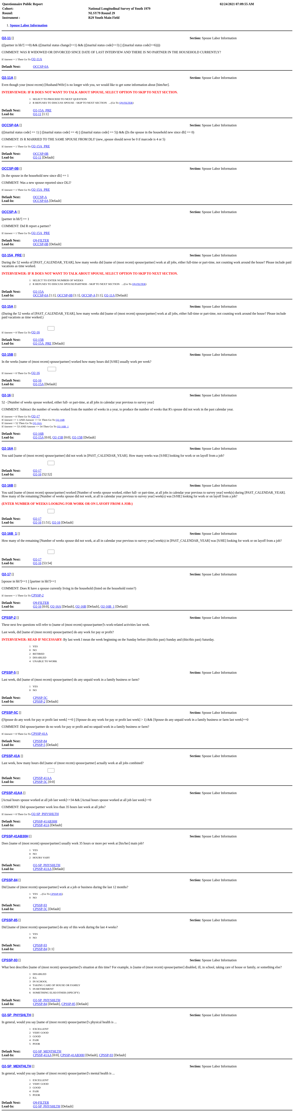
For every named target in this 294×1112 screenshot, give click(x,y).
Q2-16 (35, 332)
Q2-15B (38, 339)
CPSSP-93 (40, 905)
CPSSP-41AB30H (45, 821)
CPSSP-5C (40, 697)
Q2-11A (36, 59)
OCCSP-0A (41, 66)
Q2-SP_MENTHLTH (47, 1051)
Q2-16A (37, 423)
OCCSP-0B (40, 153)
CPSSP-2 (37, 595)
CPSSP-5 (39, 745)
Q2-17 (35, 416)
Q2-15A (38, 291)
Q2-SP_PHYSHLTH (45, 814)
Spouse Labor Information (28, 25)
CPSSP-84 (40, 741)
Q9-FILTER (126, 102)
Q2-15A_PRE (42, 110)
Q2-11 (37, 114)
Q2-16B (60, 419)
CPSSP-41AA (42, 778)
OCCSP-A (40, 197)
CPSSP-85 (56, 893)
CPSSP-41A (39, 733)
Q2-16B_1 (63, 426)
